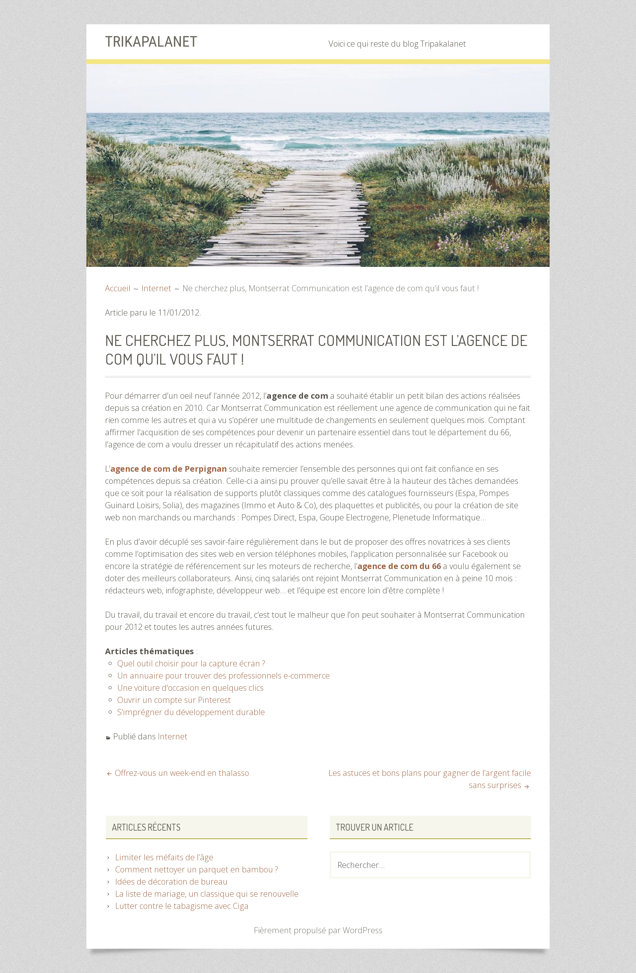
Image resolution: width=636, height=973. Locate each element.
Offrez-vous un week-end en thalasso (182, 772)
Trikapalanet (152, 41)
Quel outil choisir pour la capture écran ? (190, 663)
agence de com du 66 (400, 566)
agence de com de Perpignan (170, 468)
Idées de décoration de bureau (171, 881)
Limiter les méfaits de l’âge (163, 857)
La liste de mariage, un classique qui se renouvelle (206, 893)
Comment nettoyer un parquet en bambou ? (197, 869)
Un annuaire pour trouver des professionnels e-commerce (223, 675)
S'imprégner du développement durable (190, 712)
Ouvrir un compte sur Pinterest (173, 699)
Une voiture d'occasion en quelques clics (190, 687)
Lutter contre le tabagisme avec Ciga (181, 905)
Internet (172, 736)
